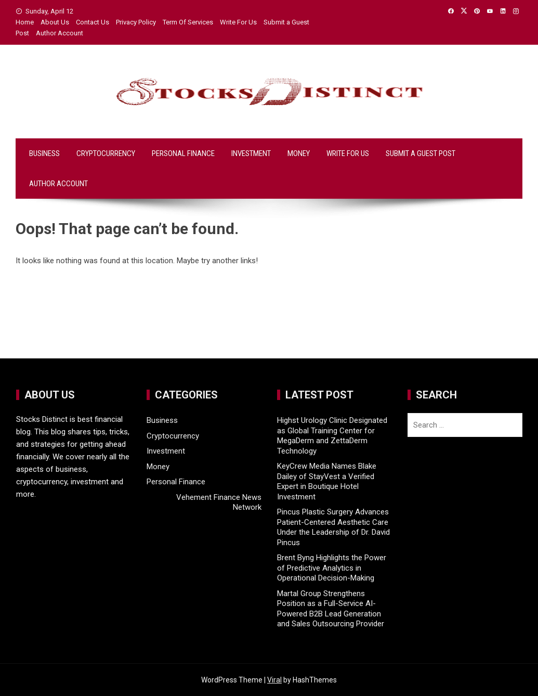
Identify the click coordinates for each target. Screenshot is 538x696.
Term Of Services (188, 22)
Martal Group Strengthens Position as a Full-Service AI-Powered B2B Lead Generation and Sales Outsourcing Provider (330, 609)
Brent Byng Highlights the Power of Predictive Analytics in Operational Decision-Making (331, 568)
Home (25, 22)
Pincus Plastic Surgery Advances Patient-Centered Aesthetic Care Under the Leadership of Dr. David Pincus (333, 527)
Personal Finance (183, 153)
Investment (251, 153)
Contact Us (92, 22)
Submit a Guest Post (420, 153)
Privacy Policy (136, 22)
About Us (55, 22)
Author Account (59, 33)
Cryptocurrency (105, 153)
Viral (274, 680)
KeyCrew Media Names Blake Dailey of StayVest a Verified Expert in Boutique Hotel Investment (326, 481)
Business (44, 153)
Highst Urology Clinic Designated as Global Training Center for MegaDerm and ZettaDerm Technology (332, 436)
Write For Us (238, 22)
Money (298, 153)
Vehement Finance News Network (218, 502)
